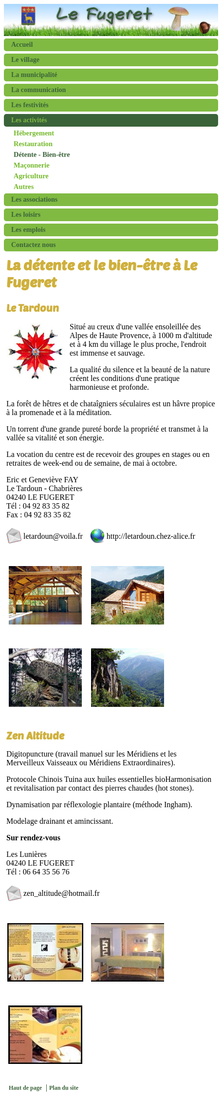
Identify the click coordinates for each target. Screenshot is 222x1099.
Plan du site (63, 1087)
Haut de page (25, 1087)
